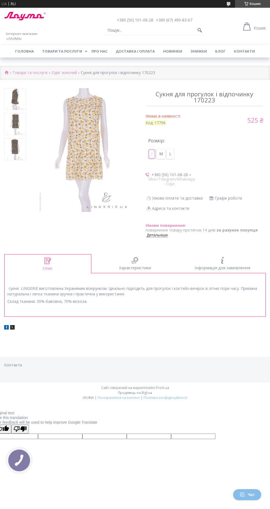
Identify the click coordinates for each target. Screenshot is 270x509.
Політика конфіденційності (165, 397)
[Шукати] (199, 30)
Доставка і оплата (135, 51)
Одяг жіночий (64, 72)
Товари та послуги (62, 51)
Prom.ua (162, 387)
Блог (220, 51)
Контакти (244, 51)
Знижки (198, 51)
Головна (24, 51)
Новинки (172, 51)
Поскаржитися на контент (119, 397)
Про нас (99, 51)
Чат (247, 494)
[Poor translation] (20, 429)
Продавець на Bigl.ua (135, 392)
